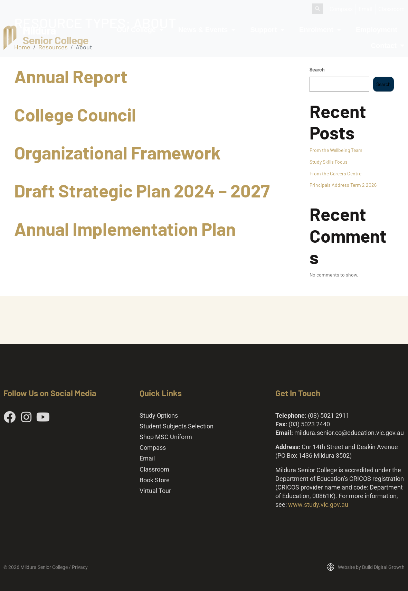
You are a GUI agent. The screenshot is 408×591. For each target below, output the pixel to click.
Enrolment (320, 30)
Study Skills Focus (329, 162)
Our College (140, 30)
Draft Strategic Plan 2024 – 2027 (142, 190)
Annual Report (70, 76)
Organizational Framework (117, 152)
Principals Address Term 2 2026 (343, 185)
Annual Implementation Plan (125, 228)
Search (317, 69)
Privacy (80, 567)
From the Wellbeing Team (336, 150)
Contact (388, 45)
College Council (75, 114)
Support (267, 30)
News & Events (207, 30)
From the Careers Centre (335, 173)
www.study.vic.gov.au (318, 504)
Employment (376, 29)
